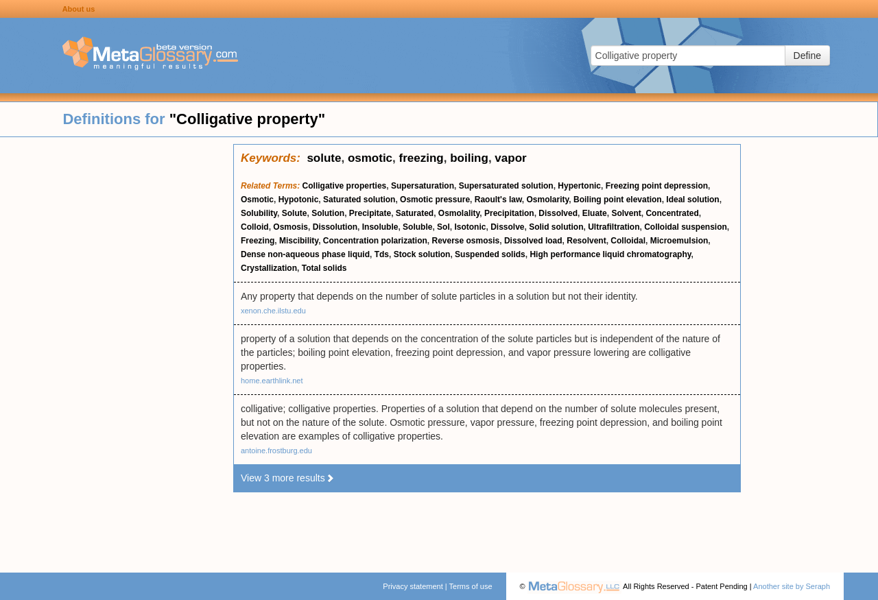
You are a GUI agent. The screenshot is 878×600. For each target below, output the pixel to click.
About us (78, 9)
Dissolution (335, 227)
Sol (443, 227)
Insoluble (380, 227)
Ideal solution (692, 199)
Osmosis (290, 227)
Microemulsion (679, 240)
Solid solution (556, 227)
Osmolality (458, 213)
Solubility (259, 213)
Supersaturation (422, 186)
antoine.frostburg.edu (276, 450)
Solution (327, 213)
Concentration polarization (375, 240)
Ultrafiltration (613, 227)
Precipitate (370, 213)
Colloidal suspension (685, 227)
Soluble (417, 227)
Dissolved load (533, 240)
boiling (469, 158)
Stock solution (422, 254)
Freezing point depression (657, 186)
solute (324, 158)
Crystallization (269, 268)
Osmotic (257, 199)
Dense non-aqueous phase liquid (305, 254)
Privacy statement (412, 586)
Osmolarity (548, 199)
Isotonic (470, 227)
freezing (421, 158)
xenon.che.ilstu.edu (273, 311)
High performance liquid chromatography (610, 254)
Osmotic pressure (435, 199)
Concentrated (671, 213)
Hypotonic (298, 199)
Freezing (257, 240)
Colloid (255, 227)
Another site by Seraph (791, 586)
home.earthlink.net (272, 380)
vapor (510, 158)
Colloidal (627, 240)
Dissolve (507, 227)
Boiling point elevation (617, 199)
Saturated (415, 213)
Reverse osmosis (466, 240)
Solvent (626, 213)
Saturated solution (359, 199)
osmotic (370, 158)
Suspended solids (490, 254)
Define (807, 55)
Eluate (594, 213)
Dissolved (558, 213)
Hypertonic (579, 186)
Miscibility (298, 240)
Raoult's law (498, 199)
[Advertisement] (117, 349)
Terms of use (471, 586)
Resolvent (586, 240)
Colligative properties (344, 186)
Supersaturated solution (506, 186)
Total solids (324, 268)
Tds (382, 254)
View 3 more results (288, 477)
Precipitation (509, 213)
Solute (294, 213)
